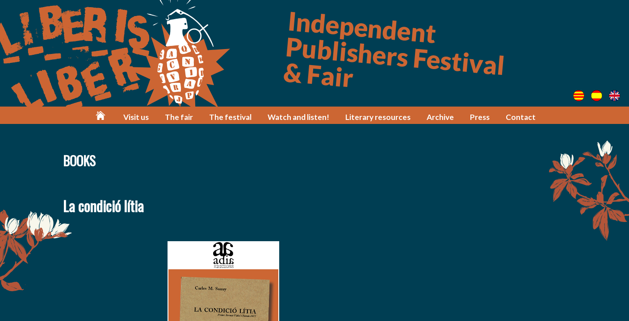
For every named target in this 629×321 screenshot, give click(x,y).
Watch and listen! (298, 117)
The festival (230, 117)
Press (480, 117)
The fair (179, 117)
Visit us (136, 117)
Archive (440, 117)
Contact (521, 117)
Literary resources (378, 117)
